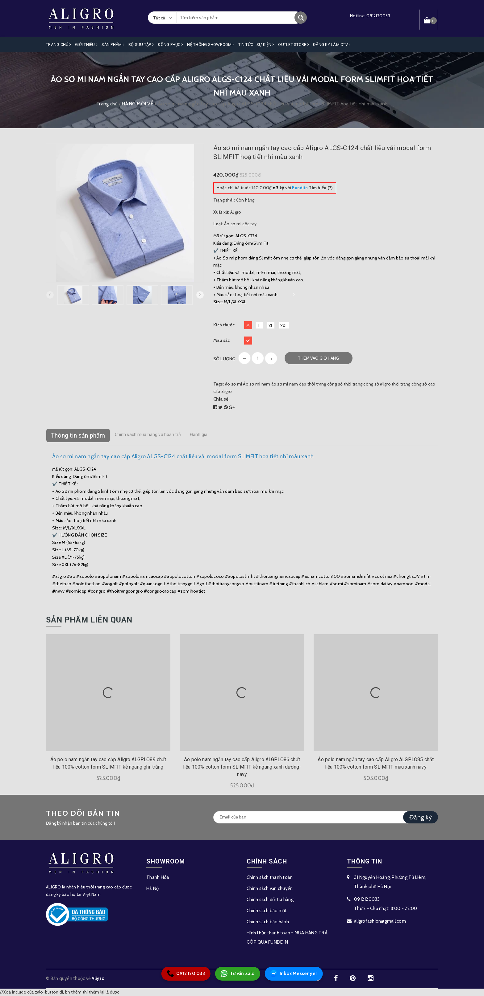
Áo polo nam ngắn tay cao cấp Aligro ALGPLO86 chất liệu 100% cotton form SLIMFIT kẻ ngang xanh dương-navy (242, 767)
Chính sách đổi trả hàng (270, 899)
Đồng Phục (170, 44)
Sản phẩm (113, 44)
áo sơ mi (233, 384)
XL (271, 325)
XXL (283, 325)
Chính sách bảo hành (268, 922)
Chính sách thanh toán (270, 877)
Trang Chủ (58, 44)
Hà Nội (153, 888)
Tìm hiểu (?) (312, 187)
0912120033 (378, 15)
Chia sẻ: (221, 399)
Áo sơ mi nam (256, 384)
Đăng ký (420, 817)
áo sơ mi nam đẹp (289, 384)
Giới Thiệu (86, 44)
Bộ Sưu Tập (141, 44)
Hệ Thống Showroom (210, 44)
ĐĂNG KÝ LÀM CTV (331, 44)
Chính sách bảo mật (267, 910)
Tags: (219, 384)
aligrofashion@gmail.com (380, 921)
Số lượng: (224, 358)
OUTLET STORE (293, 44)
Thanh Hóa (157, 877)
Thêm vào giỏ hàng (318, 358)
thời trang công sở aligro (367, 384)
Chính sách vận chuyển (270, 888)
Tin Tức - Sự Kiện (256, 44)
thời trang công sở (325, 384)
